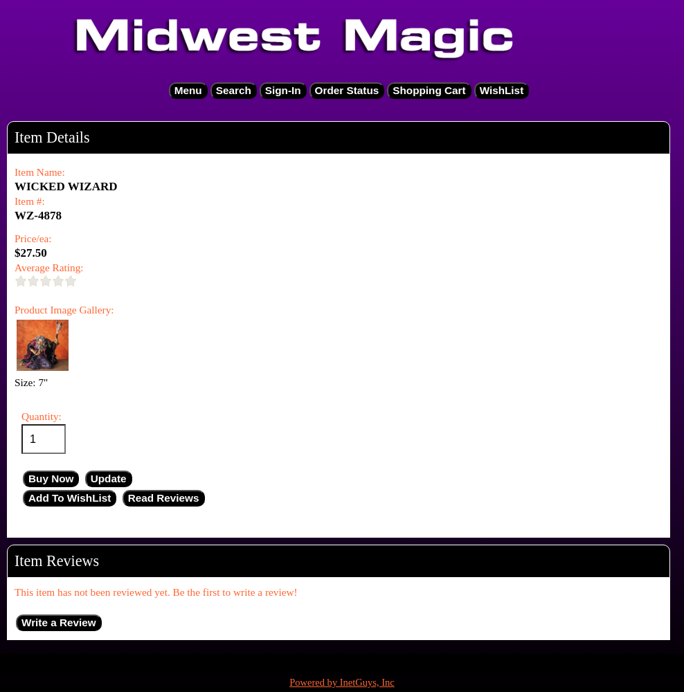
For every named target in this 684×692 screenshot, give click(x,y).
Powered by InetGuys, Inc (342, 682)
